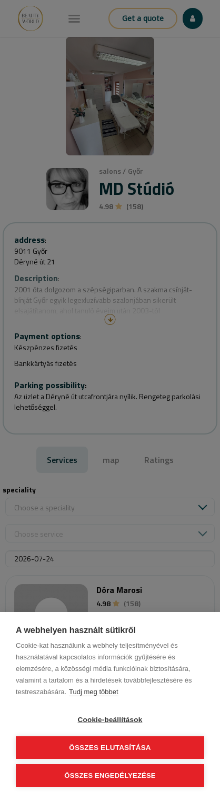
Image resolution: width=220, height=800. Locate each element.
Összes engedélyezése (109, 775)
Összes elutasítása (110, 748)
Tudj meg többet (93, 692)
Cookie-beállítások (110, 720)
